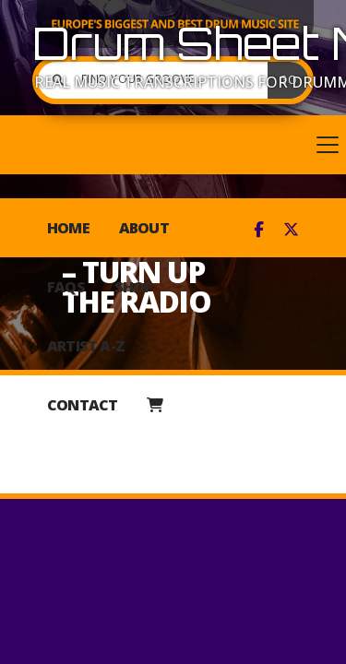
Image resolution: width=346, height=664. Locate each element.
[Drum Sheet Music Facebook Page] (259, 229)
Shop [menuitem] (133, 287)
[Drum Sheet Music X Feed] (291, 229)
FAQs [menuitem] (66, 287)
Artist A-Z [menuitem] (86, 346)
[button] (173, 144)
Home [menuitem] (68, 228)
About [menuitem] (144, 228)
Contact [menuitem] (82, 405)
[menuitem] (154, 404)
